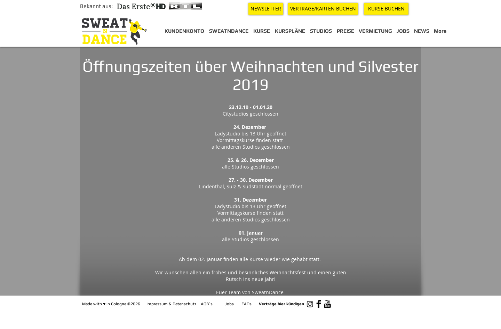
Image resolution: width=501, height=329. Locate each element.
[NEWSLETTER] (265, 9)
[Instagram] (310, 304)
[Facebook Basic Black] (319, 304)
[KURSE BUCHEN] (386, 9)
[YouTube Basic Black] (327, 304)
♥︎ (104, 303)
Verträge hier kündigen (281, 303)
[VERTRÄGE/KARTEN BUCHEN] (323, 9)
